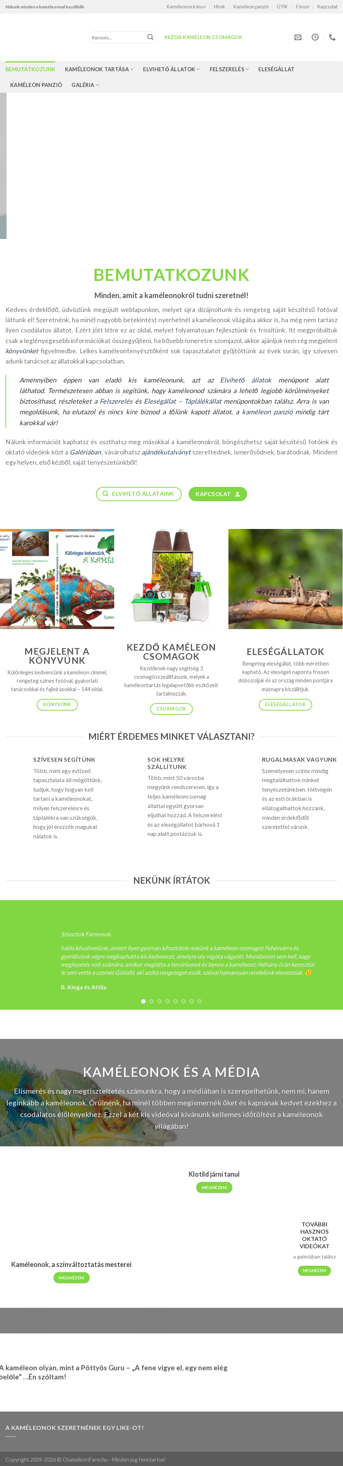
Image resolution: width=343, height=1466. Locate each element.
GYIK (282, 6)
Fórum (302, 6)
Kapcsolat (327, 6)
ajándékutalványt (166, 452)
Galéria (85, 84)
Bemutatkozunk (30, 69)
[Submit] (150, 37)
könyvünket (21, 351)
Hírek (219, 6)
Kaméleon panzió (251, 6)
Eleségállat (276, 69)
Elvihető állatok (171, 69)
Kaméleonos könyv (186, 6)
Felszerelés (229, 69)
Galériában (85, 452)
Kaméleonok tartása (99, 69)
